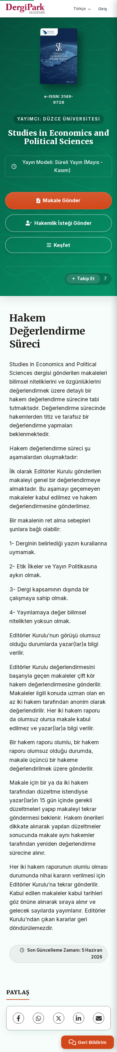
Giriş (102, 8)
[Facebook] (18, 1018)
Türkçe (82, 8)
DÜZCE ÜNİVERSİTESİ (71, 118)
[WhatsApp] (38, 1018)
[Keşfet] (58, 245)
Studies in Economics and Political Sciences (58, 137)
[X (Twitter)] (58, 1018)
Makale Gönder (58, 200)
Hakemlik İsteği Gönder (59, 223)
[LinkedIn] (78, 1018)
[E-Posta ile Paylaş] (98, 1018)
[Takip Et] (83, 279)
